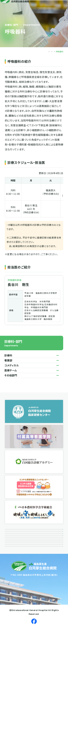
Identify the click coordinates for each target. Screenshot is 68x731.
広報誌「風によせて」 (18, 567)
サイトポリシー (15, 645)
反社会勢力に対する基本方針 (23, 634)
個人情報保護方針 (17, 600)
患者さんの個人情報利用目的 (23, 623)
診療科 (50, 51)
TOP (30, 51)
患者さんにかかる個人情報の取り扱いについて (32, 611)
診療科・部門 (40, 51)
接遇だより (13, 578)
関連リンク (13, 589)
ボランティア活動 (16, 555)
